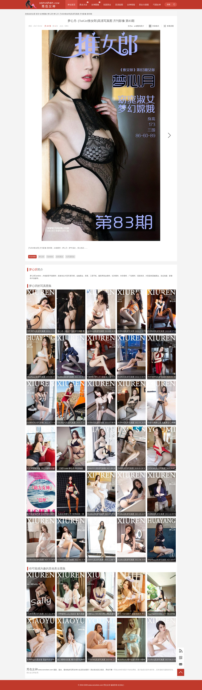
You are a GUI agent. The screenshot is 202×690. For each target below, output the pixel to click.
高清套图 (119, 5)
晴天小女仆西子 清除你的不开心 (131, 614)
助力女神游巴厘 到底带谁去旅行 (41, 514)
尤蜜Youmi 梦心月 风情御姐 (71, 468)
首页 (37, 14)
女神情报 (131, 5)
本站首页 (71, 5)
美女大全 (83, 5)
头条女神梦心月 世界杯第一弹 (71, 514)
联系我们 (121, 685)
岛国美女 (107, 5)
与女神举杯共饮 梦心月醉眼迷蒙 (41, 468)
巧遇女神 (157, 5)
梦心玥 (50, 14)
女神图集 (95, 5)
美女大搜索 (144, 5)
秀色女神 (106, 685)
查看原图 (169, 26)
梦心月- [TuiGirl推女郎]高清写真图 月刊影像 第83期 (73, 14)
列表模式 (155, 26)
